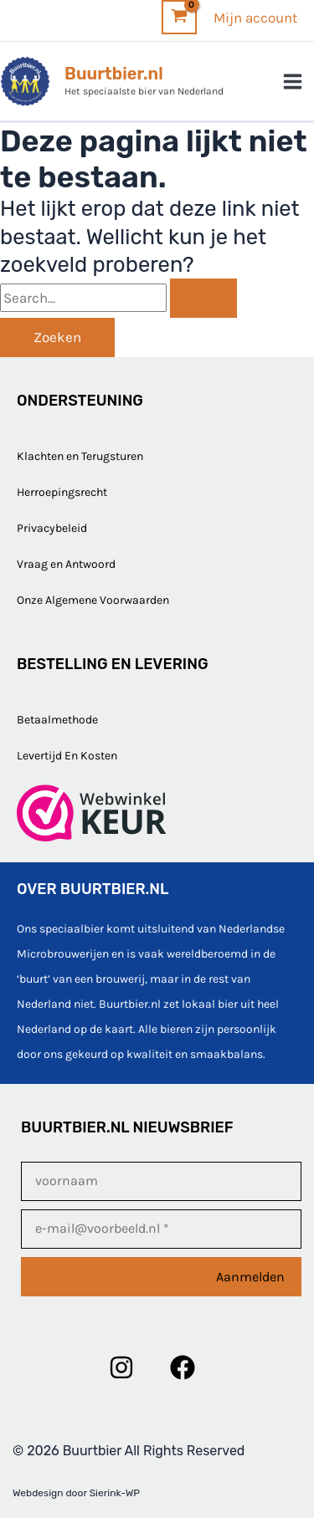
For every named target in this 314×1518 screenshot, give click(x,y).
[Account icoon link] (255, 17)
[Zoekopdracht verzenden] (203, 298)
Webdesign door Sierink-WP (76, 1493)
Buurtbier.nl (113, 74)
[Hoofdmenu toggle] (293, 81)
